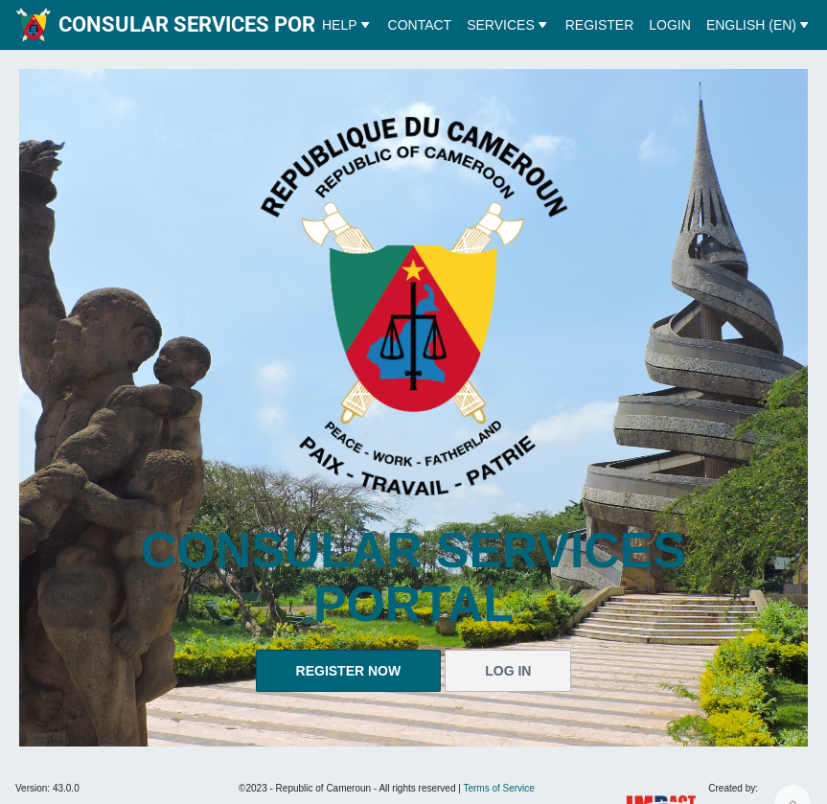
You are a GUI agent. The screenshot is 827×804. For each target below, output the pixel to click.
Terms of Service (498, 788)
